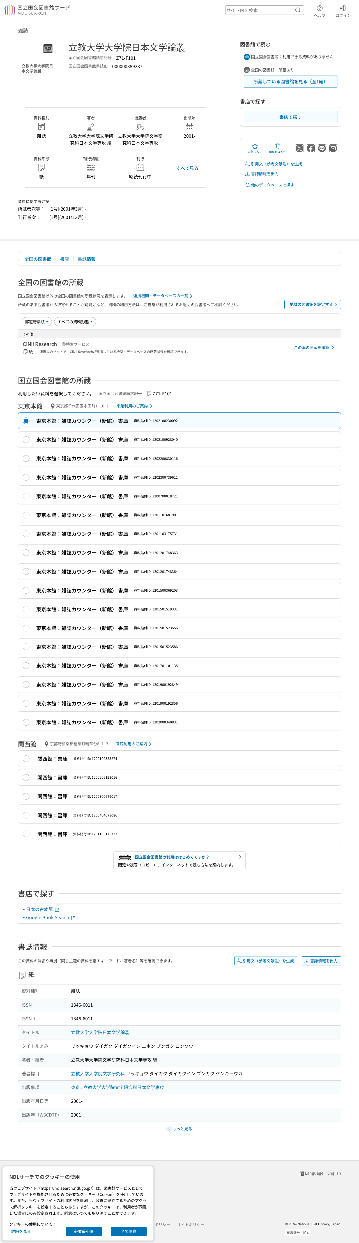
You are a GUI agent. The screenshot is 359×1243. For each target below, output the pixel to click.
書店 (64, 258)
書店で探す (290, 117)
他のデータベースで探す (269, 185)
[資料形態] (75, 321)
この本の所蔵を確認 (315, 347)
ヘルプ (320, 10)
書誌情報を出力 (262, 174)
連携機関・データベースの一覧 (164, 295)
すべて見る (187, 168)
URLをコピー (277, 148)
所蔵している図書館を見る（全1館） (291, 81)
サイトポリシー (190, 1224)
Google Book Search (51, 917)
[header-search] (264, 10)
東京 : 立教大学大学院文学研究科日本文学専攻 (117, 1087)
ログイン (343, 10)
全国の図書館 (37, 258)
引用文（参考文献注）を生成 (273, 164)
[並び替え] (37, 321)
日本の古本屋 (43, 909)
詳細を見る (21, 1231)
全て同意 (129, 1231)
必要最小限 (84, 1231)
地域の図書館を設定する (314, 304)
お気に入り (255, 148)
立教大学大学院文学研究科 (98, 1073)
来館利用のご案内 (135, 406)
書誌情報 (87, 258)
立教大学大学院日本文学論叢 (100, 1032)
